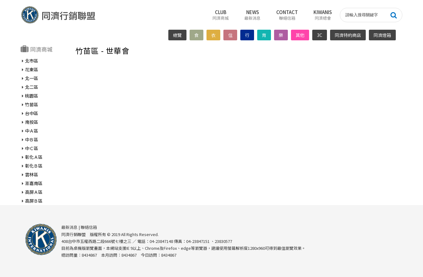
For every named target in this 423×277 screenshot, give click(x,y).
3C (320, 35)
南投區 (31, 122)
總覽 (177, 35)
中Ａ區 (31, 131)
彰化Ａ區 (34, 157)
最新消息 (69, 227)
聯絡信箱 (89, 227)
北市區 (31, 61)
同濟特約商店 (348, 35)
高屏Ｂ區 (34, 201)
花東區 (31, 69)
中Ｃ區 (31, 148)
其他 (300, 35)
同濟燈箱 (382, 35)
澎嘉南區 (34, 183)
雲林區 (31, 174)
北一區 (31, 78)
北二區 (31, 87)
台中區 (31, 113)
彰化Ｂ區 (34, 166)
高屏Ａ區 (34, 192)
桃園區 (31, 96)
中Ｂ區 (31, 139)
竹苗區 (31, 104)
